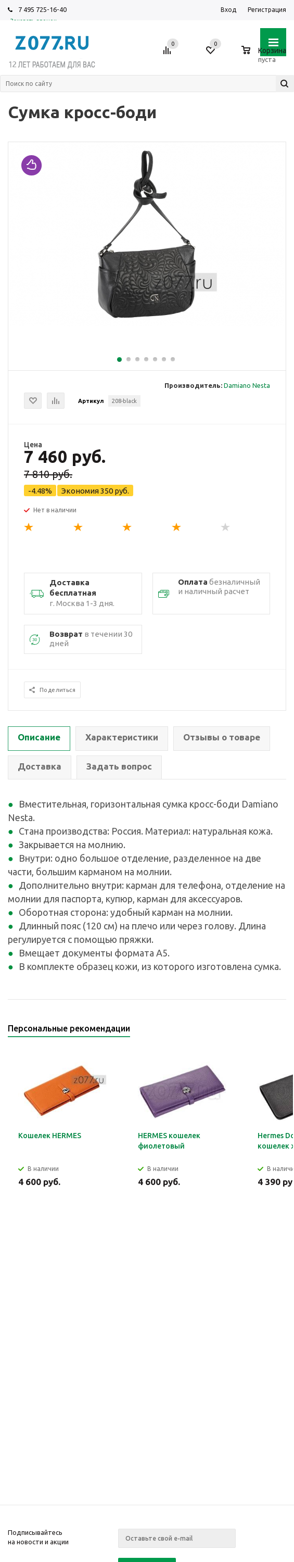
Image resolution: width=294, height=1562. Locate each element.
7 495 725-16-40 (42, 9)
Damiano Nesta (247, 385)
